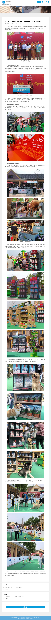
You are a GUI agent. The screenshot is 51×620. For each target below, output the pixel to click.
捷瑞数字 (31, 618)
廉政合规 (19, 618)
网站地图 (23, 618)
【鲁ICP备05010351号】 (35, 617)
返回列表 (25, 607)
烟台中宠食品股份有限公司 (22, 617)
